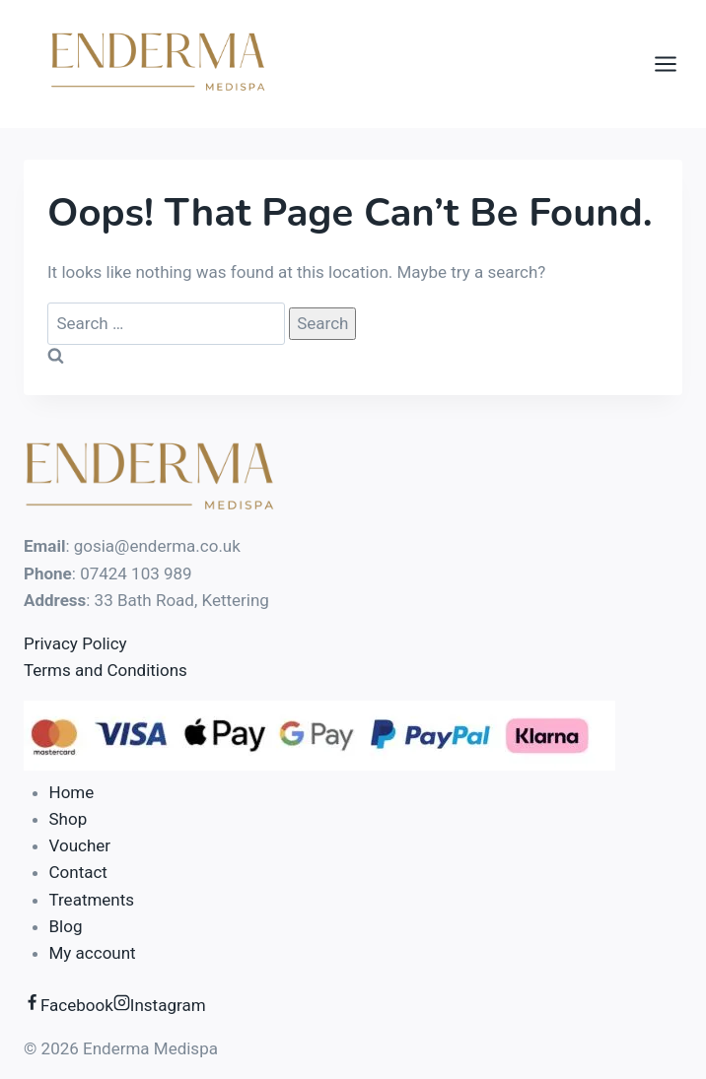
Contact (78, 872)
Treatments (92, 900)
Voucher (80, 845)
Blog (66, 926)
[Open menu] (675, 63)
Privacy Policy (75, 643)
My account (92, 953)
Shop (68, 819)
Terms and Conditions (105, 670)
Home (72, 792)
